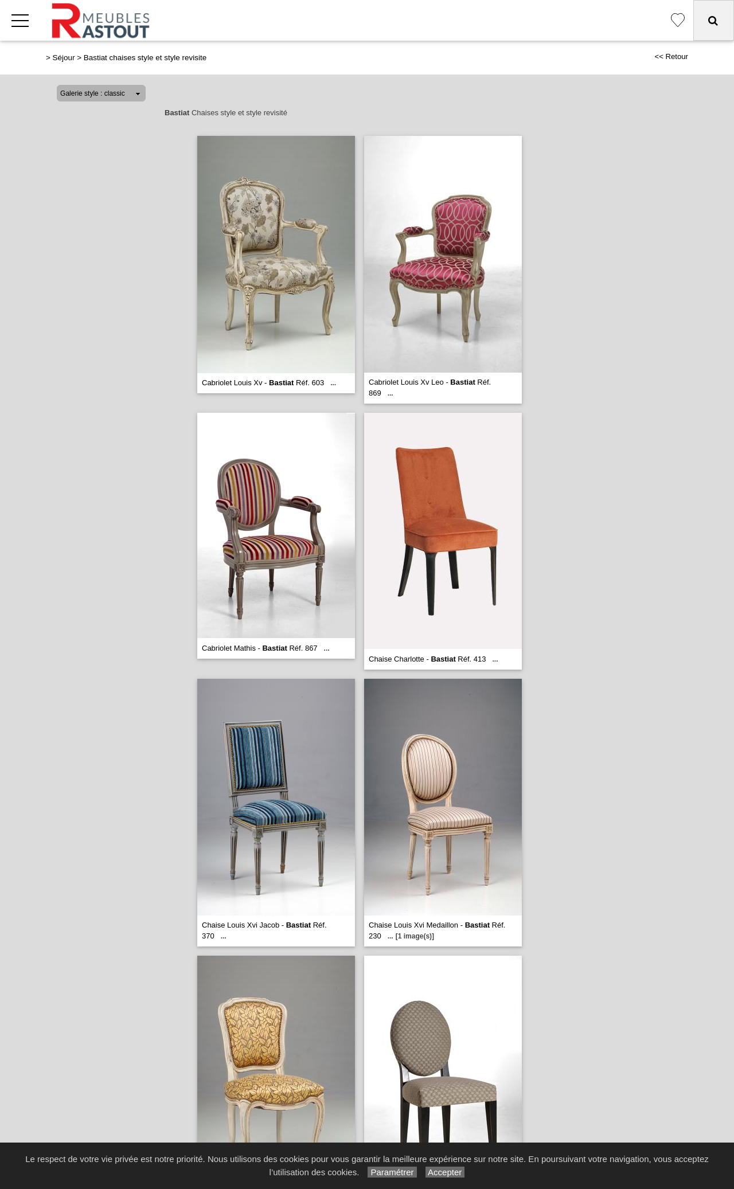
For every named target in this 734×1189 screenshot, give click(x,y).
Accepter (445, 1172)
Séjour (64, 57)
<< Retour (671, 56)
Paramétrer (392, 1172)
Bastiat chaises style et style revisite (145, 57)
